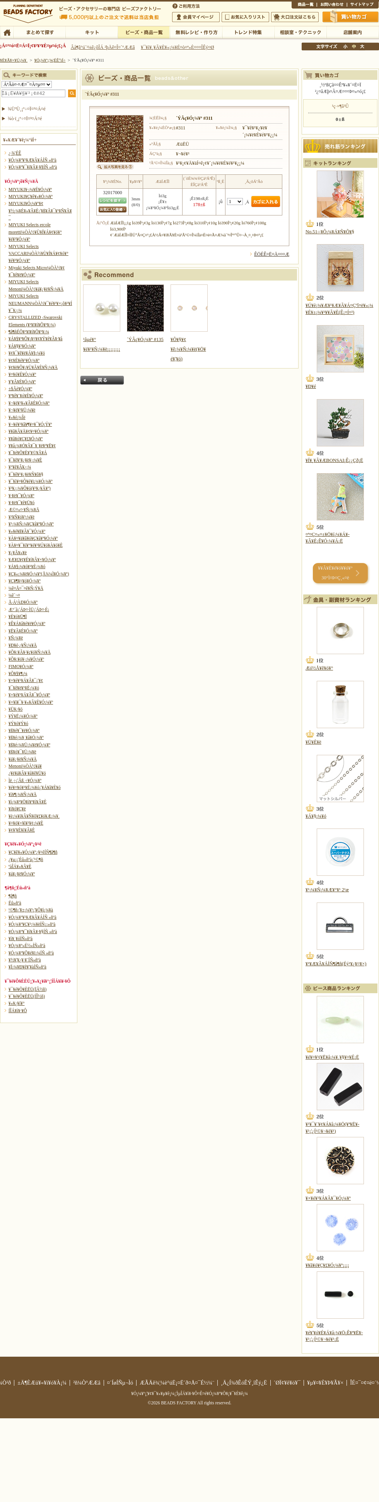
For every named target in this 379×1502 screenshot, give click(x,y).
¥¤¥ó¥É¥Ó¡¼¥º (22, 374)
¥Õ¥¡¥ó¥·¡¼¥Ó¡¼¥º (26, 659)
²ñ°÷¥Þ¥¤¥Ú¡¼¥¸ (196, 17)
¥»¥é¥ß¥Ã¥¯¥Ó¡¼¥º (27, 531)
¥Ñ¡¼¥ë (16, 638)
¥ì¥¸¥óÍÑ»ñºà (20, 938)
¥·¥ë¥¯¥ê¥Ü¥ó (21, 502)
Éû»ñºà (15, 903)
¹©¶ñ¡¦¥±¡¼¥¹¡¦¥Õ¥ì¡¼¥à (31, 910)
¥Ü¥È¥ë (313, 742)
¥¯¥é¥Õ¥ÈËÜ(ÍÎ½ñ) (27, 996)
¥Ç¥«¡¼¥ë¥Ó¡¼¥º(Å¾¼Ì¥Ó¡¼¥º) (39, 574)
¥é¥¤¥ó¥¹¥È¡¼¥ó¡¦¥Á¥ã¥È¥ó (35, 787)
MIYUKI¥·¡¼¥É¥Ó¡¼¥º (30, 189)
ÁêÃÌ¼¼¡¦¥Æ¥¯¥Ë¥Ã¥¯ (300, 32)
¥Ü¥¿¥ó (15, 709)
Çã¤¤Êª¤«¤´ (351, 16)
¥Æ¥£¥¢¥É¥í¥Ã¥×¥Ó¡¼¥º (32, 559)
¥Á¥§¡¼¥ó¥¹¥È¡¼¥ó (27, 566)
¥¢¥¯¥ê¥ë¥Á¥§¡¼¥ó (27, 353)
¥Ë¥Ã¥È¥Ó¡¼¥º (23, 631)
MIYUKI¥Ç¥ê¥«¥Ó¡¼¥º (31, 196)
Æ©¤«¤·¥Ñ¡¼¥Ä (24, 509)
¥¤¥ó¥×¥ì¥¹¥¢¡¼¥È (26, 823)
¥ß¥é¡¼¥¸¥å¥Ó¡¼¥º (26, 737)
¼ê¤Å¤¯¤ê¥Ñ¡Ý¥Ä (26, 588)
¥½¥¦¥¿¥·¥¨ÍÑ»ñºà (25, 960)
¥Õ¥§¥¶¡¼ (18, 673)
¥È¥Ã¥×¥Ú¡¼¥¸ (14, 60)
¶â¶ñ (13, 896)
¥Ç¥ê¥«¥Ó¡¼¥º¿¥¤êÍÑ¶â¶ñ (33, 852)
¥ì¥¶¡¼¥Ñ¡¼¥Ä (23, 794)
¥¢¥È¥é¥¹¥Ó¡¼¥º (24, 360)
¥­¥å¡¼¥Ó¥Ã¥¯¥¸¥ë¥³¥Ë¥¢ (32, 445)
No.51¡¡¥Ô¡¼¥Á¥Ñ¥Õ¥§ (330, 231)
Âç (362, 46)
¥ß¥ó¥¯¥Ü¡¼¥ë (22, 751)
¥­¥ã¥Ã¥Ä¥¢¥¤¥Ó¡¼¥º (28, 431)
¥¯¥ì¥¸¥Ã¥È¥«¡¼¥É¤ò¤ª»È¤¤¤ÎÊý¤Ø (177, 47)
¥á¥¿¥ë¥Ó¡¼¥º (22, 874)
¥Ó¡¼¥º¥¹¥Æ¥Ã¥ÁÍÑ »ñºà (32, 160)
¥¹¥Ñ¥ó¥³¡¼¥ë (21, 517)
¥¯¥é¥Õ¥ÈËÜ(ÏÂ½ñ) (27, 989)
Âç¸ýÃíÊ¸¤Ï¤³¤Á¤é (295, 17)
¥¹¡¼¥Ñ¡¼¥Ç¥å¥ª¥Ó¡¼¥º (31, 524)
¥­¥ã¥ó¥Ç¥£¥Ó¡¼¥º (26, 438)
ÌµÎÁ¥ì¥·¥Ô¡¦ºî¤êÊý (196, 32)
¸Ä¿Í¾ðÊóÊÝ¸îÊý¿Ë (244, 1382)
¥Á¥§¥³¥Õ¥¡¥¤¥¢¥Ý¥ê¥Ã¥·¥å (35, 338)
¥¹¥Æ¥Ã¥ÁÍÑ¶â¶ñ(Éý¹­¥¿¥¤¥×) (336, 963)
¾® (346, 46)
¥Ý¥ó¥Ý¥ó (18, 723)
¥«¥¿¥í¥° (17, 1003)
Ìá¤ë (102, 380)
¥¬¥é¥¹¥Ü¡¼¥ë (22, 410)
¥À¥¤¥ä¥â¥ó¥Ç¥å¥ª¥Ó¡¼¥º (33, 538)
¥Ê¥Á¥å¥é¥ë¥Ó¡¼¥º (27, 623)
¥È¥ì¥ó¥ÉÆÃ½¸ (248, 32)
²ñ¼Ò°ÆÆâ (87, 1382)
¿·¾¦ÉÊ (15, 153)
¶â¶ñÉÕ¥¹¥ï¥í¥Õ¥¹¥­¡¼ (29, 331)
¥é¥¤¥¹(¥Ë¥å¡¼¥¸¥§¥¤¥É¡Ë (332, 1057)
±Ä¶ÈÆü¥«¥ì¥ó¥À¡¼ (42, 1382)
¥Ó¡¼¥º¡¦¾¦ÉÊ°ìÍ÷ (143, 32)
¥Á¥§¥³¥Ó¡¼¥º (22, 346)
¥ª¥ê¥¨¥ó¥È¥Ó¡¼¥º (26, 395)
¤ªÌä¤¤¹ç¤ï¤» (332, 5)
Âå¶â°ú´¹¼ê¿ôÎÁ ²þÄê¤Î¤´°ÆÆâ (103, 47)
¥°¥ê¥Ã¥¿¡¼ (20, 467)
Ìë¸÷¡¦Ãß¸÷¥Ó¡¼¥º (25, 780)
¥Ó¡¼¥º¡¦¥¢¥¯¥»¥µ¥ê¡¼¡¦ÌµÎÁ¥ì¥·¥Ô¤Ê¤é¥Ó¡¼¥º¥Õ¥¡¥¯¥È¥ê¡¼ (189, 1393)
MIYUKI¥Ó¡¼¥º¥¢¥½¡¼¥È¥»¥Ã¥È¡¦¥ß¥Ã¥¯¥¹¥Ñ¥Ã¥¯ (40, 210)
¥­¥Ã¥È (91, 32)
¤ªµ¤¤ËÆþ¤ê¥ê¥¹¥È (245, 17)
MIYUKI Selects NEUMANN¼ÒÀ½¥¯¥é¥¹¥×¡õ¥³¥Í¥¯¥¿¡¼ (40, 303)
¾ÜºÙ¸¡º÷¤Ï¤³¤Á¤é (27, 109)
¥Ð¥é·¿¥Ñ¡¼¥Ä (23, 645)
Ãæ (354, 46)
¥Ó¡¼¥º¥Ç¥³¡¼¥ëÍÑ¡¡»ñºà (32, 924)
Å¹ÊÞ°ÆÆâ (352, 32)
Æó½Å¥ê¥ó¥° (319, 668)
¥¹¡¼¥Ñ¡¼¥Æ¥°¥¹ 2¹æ (327, 889)
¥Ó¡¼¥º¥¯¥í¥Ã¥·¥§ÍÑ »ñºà (33, 167)
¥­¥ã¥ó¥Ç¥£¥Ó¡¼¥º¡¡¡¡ (327, 1265)
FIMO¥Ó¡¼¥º (21, 666)
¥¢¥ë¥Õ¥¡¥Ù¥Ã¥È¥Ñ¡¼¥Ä (33, 367)
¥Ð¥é (311, 386)
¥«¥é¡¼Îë (17, 417)
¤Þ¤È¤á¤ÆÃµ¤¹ (39, 32)
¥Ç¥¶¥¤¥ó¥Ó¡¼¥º (25, 581)
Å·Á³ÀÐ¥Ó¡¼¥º (23, 602)
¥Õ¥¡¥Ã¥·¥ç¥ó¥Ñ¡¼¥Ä (30, 652)
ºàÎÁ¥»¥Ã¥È (20, 866)
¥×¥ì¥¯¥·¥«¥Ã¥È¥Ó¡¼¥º (31, 702)
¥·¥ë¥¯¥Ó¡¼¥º (21, 495)
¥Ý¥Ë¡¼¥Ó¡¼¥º (23, 716)
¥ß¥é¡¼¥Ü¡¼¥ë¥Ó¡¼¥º (29, 744)
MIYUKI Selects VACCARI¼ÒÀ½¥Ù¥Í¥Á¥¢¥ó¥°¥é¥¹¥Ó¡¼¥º (38, 253)
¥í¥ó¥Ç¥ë (17, 808)
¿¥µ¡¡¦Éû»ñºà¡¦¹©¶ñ (26, 859)
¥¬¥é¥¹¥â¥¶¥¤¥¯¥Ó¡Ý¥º (30, 424)
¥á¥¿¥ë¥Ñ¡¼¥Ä (23, 759)
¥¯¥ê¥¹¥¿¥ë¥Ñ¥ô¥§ (26, 474)
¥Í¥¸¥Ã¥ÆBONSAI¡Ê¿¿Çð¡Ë (334, 460)
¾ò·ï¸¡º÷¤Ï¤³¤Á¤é (25, 118)
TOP (7, 32)
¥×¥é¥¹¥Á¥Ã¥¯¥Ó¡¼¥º (29, 694)
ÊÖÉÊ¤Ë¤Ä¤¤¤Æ (271, 254)
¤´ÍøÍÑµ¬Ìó (120, 1382)
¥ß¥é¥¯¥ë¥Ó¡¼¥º (24, 730)
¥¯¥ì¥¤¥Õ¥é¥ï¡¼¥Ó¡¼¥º (31, 481)
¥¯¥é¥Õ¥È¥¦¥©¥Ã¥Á (28, 452)
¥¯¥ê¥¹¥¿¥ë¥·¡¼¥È (25, 460)
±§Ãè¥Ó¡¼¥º (20, 388)
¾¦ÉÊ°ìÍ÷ (304, 5)
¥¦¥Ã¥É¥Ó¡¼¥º (22, 381)
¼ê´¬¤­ (14, 595)
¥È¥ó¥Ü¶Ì (18, 616)
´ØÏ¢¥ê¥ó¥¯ (287, 1382)
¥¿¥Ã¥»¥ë (18, 552)
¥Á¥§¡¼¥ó (316, 816)
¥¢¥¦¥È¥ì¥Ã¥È (22, 830)
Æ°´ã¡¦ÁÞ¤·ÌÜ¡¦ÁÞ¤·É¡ (29, 609)
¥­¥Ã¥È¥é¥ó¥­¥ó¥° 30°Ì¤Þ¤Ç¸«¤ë (335, 572)
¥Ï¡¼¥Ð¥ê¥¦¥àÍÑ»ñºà (27, 967)
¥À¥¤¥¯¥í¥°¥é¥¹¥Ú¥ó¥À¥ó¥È (36, 545)
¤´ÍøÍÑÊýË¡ (186, 5)
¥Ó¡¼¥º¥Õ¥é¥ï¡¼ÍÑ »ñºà (31, 953)
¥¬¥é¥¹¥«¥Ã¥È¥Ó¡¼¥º (29, 403)
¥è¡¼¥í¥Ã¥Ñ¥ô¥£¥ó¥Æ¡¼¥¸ (34, 816)
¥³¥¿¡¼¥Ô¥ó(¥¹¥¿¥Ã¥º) (30, 488)
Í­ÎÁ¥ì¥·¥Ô (18, 1010)
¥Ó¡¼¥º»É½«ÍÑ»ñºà (27, 945)
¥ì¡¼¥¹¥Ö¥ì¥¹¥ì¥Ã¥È (27, 801)
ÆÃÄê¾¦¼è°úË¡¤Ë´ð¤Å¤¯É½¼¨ (177, 1382)
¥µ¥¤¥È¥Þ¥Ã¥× (363, 5)
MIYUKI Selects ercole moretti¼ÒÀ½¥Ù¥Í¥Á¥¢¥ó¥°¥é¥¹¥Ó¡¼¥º (35, 231)
